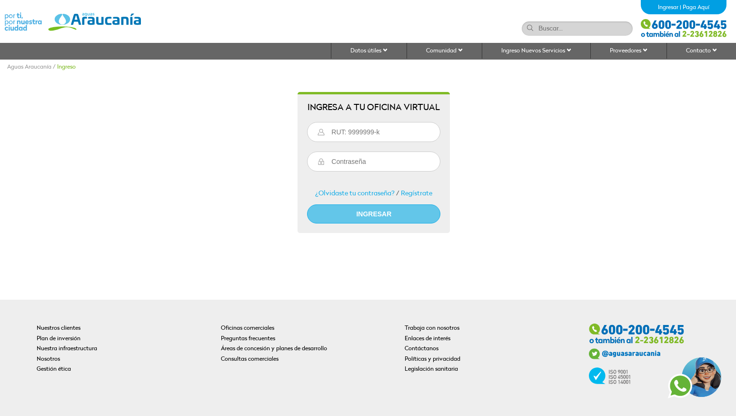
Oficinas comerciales (247, 328)
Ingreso (66, 67)
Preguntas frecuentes (248, 339)
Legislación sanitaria (431, 369)
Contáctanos (421, 349)
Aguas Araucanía (29, 67)
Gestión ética (54, 369)
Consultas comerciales (249, 359)
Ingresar (668, 7)
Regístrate (416, 193)
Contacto (701, 51)
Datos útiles (369, 51)
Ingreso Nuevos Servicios (536, 51)
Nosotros (48, 359)
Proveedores (628, 51)
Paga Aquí (696, 7)
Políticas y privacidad (432, 359)
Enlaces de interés (427, 339)
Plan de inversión (58, 339)
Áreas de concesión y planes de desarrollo (274, 349)
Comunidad (444, 51)
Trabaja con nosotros (432, 328)
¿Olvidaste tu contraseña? (355, 193)
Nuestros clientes (58, 328)
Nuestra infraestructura (67, 349)
